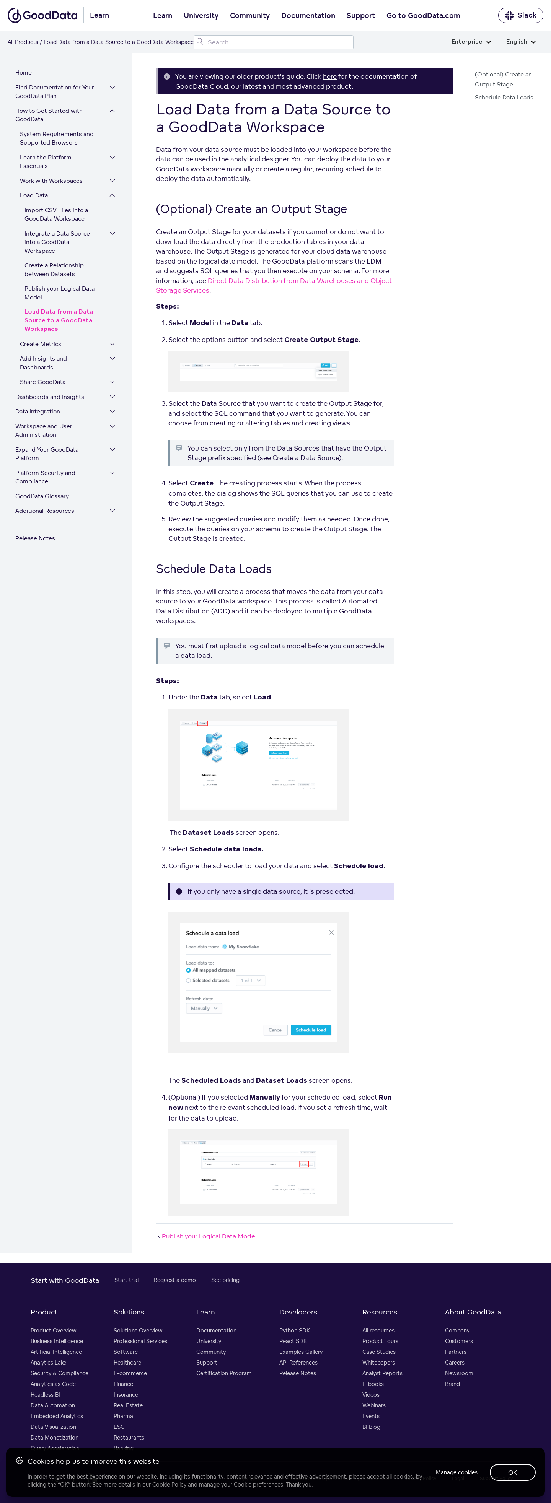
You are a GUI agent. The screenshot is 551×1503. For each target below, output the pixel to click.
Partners (455, 1351)
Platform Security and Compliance (45, 477)
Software (126, 1351)
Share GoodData (42, 382)
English (521, 42)
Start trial (126, 1280)
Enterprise (471, 42)
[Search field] (274, 42)
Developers (298, 1312)
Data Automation (53, 1405)
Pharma (123, 1416)
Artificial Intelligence (56, 1351)
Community (250, 16)
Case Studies (379, 1351)
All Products (23, 42)
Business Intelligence (57, 1341)
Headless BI (45, 1394)
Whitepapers (378, 1362)
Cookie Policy (169, 1484)
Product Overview (54, 1330)
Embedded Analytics (57, 1416)
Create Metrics (40, 344)
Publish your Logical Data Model (59, 293)
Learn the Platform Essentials (46, 162)
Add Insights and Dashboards (43, 363)
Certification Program (224, 1373)
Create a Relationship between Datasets (54, 270)
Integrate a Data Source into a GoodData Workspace (57, 242)
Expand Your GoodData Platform (46, 454)
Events (371, 1416)
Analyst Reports (382, 1373)
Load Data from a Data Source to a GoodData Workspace (58, 320)
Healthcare (127, 1362)
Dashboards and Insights (49, 396)
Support (361, 16)
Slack (520, 15)
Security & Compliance (59, 1373)
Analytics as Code (53, 1384)
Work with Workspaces (51, 180)
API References (298, 1362)
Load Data (34, 195)
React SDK (293, 1341)
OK (512, 1472)
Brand (452, 1384)
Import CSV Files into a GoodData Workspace (56, 215)
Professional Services (140, 1341)
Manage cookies (457, 1472)
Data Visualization (53, 1426)
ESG (119, 1426)
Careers (455, 1362)
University (201, 16)
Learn (162, 16)
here (330, 76)
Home (23, 72)
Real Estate (128, 1405)
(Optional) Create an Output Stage (503, 79)
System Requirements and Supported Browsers (57, 138)
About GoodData (473, 1312)
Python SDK (294, 1330)
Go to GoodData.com (423, 16)
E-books (373, 1384)
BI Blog (371, 1426)
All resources (378, 1330)
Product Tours (380, 1341)
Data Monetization (54, 1437)
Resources (379, 1312)
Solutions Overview (138, 1330)
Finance (123, 1384)
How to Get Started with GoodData (49, 115)
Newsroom (459, 1373)
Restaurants (129, 1437)
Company (457, 1330)
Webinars (374, 1405)
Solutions (129, 1312)
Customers (459, 1341)
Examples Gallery (301, 1351)
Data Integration (37, 411)
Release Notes (35, 538)
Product (44, 1312)
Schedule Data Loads (504, 97)
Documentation (308, 16)
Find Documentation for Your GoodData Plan (54, 92)
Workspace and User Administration (43, 431)
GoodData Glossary (42, 496)
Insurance (126, 1394)
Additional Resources (44, 510)
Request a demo (175, 1280)
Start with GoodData (65, 1280)
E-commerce (130, 1373)
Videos (371, 1394)
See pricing (225, 1280)
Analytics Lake (48, 1362)
